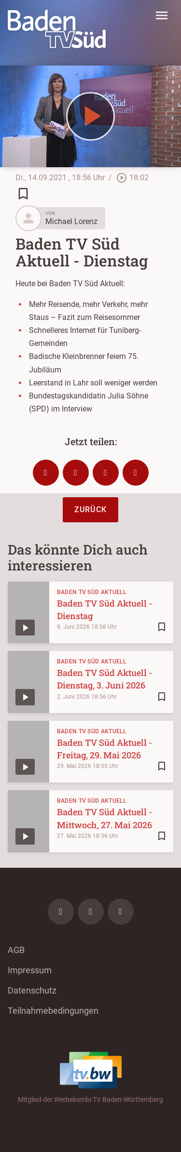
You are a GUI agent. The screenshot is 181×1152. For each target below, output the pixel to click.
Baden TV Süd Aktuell (92, 592)
